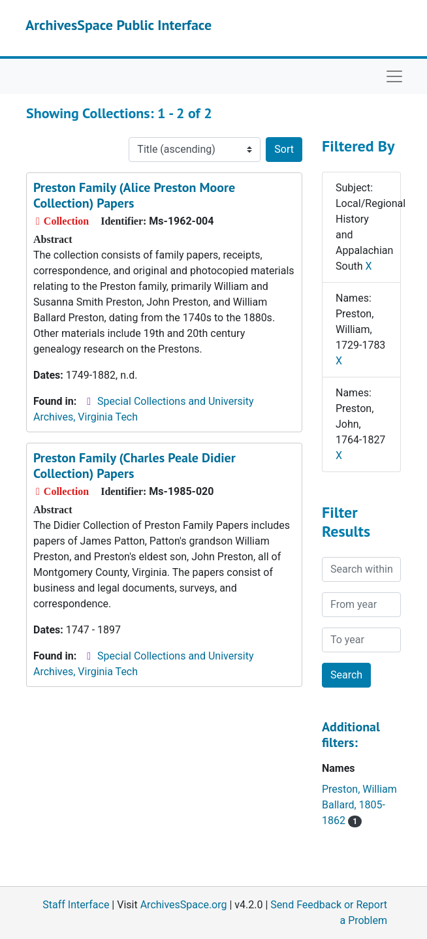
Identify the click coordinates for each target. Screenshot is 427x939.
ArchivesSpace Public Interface (118, 25)
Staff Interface (75, 905)
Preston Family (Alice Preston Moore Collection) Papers (134, 195)
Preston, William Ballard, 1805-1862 (359, 805)
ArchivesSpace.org (183, 905)
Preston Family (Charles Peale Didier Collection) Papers (134, 465)
